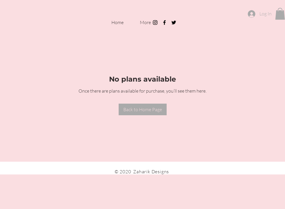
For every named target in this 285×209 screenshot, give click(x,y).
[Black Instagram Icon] (155, 22)
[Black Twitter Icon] (174, 22)
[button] (280, 14)
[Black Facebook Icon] (164, 22)
